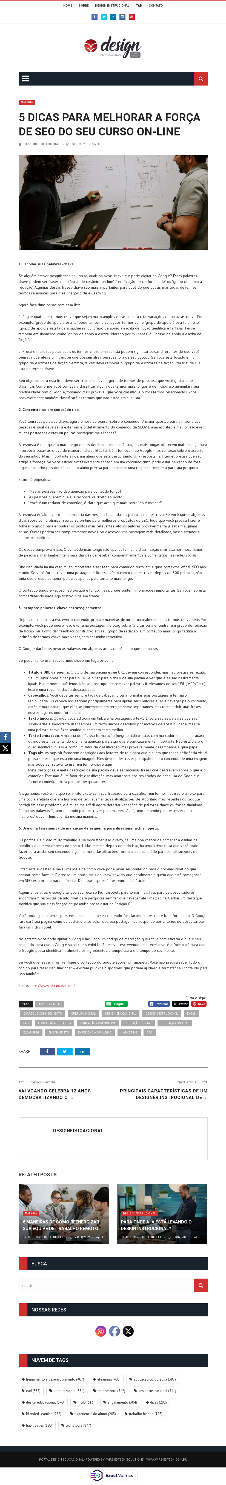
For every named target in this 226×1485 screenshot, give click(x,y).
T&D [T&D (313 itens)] (86, 1402)
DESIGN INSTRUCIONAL (112, 5)
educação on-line (174, 1023)
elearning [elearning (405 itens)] (109, 1379)
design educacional (120, 1013)
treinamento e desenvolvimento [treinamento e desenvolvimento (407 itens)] (55, 1379)
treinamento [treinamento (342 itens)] (111, 1391)
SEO (149, 1032)
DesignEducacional (42, 144)
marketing (129, 1032)
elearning (31, 1032)
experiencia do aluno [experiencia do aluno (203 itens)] (95, 1414)
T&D (139, 5)
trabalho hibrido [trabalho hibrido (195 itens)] (145, 1414)
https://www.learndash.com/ (52, 985)
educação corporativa (97, 1023)
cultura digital (83, 1013)
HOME (67, 5)
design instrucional (161, 1013)
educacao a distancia (54, 1023)
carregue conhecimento (42, 1013)
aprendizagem (50, 1004)
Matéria (27, 102)
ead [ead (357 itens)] (33, 1391)
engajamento (58, 1032)
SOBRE (83, 5)
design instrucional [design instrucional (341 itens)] (157, 1391)
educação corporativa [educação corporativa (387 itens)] (155, 1379)
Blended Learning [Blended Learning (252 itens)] (43, 1414)
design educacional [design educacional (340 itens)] (45, 1402)
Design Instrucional (139, 1213)
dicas (191, 1013)
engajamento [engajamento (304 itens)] (122, 1402)
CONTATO (156, 5)
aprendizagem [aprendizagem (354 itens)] (69, 1391)
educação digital (138, 1023)
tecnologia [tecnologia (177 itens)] (78, 1425)
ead (26, 1023)
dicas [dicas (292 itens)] (158, 1402)
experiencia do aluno (94, 1032)
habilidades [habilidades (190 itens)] (39, 1425)
